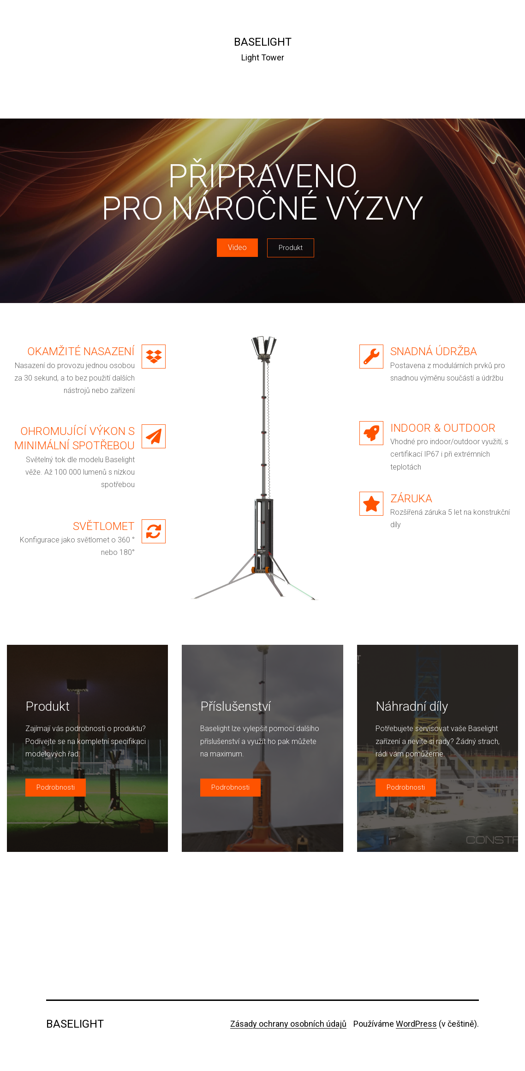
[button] (237, 247)
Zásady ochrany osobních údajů (288, 1024)
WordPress (416, 1024)
